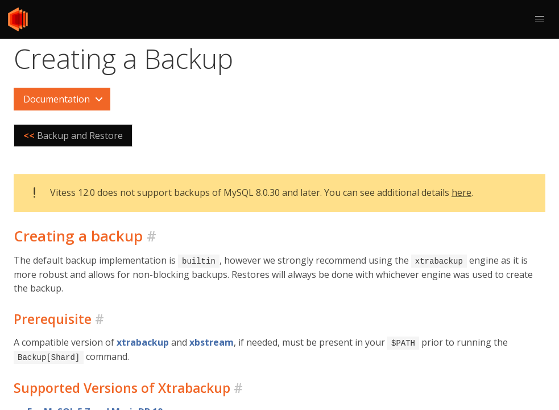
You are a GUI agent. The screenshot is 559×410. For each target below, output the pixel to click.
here (461, 192)
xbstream (211, 341)
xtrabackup (143, 341)
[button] (539, 19)
